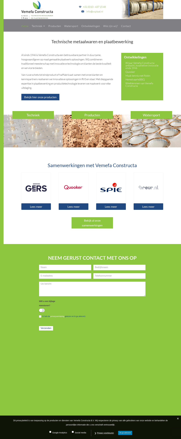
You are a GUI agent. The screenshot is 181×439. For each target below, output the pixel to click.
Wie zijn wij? (110, 26)
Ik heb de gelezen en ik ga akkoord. (62, 316)
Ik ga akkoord (125, 433)
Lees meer (36, 206)
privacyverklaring (57, 316)
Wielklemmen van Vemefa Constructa (139, 84)
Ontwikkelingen (90, 26)
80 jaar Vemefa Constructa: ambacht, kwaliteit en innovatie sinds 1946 (141, 65)
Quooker (130, 71)
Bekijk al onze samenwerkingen (92, 223)
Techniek (37, 26)
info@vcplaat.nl (94, 11)
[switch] (42, 310)
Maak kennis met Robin (137, 75)
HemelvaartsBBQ (135, 79)
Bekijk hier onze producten (40, 97)
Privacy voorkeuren (105, 433)
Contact (126, 26)
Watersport (71, 26)
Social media (80, 433)
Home (25, 26)
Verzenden (46, 328)
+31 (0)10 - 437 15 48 (94, 6)
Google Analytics (59, 433)
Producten (54, 26)
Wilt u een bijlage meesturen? (47, 303)
